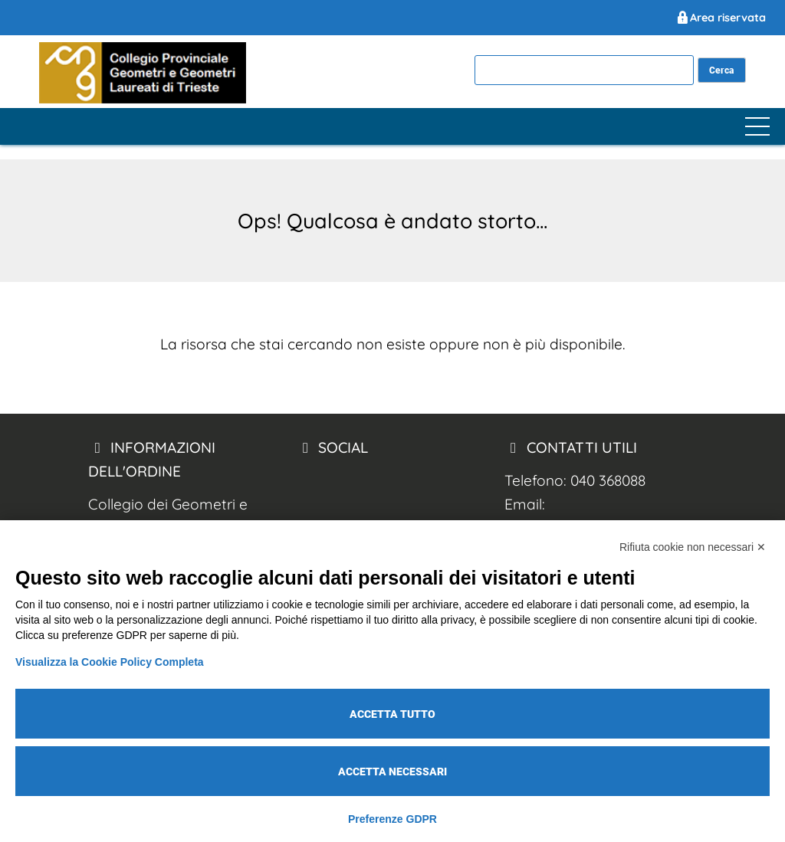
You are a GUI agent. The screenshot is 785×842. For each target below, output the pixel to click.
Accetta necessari (392, 771)
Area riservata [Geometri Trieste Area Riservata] (720, 17)
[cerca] (584, 70)
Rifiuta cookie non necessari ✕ (692, 547)
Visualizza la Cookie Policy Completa (109, 662)
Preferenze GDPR (392, 819)
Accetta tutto (392, 714)
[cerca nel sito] (722, 70)
